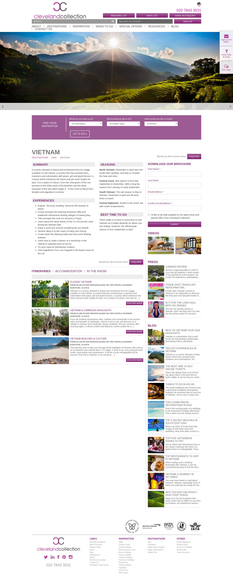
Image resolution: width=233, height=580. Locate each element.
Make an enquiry (185, 15)
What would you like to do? (119, 119)
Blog (175, 26)
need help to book (226, 54)
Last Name (153, 180)
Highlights (123, 568)
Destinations (57, 26)
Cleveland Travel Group (99, 565)
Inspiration (81, 26)
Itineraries (41, 271)
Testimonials (181, 550)
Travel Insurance (183, 552)
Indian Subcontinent (155, 550)
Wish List (152, 15)
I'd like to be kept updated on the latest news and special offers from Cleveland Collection (173, 216)
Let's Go (80, 133)
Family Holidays (125, 565)
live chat (226, 68)
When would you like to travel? (158, 119)
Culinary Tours (124, 545)
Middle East (152, 552)
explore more (134, 303)
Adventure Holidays (126, 560)
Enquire (194, 156)
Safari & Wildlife (125, 555)
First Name (153, 169)
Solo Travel (123, 573)
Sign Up (187, 21)
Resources (156, 26)
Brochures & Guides (98, 560)
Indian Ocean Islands (156, 547)
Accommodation (68, 271)
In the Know (96, 271)
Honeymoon (123, 562)
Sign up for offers (226, 39)
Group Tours (124, 570)
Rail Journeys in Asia (127, 550)
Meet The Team (96, 545)
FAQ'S (92, 557)
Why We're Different (98, 542)
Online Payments (183, 542)
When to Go (104, 26)
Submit (174, 224)
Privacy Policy (182, 545)
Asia (53, 157)
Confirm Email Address (159, 203)
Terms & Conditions (184, 547)
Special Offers (130, 26)
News (92, 550)
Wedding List (119, 15)
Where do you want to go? (81, 119)
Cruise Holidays (125, 547)
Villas (121, 542)
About (36, 26)
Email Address (155, 192)
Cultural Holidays (125, 557)
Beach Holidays (125, 552)
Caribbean (152, 545)
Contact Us (43, 29)
